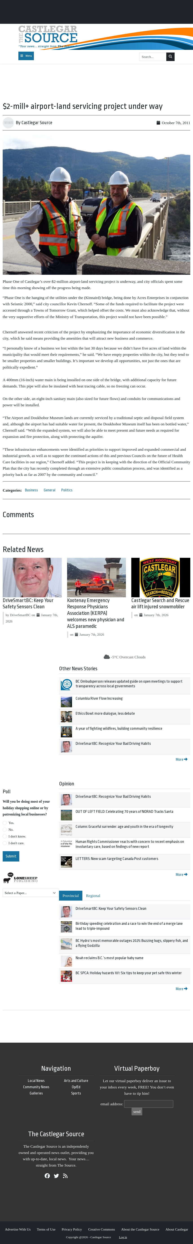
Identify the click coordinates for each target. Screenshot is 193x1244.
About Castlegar (177, 1229)
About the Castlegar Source (140, 1229)
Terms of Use (46, 1229)
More (181, 759)
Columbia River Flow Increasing (99, 698)
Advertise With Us (18, 1229)
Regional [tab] (93, 895)
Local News (36, 1081)
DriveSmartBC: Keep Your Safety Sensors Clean (111, 908)
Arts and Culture (76, 1081)
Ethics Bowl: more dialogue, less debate (105, 713)
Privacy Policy (72, 1229)
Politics (66, 490)
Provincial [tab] (71, 895)
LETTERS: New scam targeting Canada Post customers (117, 859)
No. (11, 829)
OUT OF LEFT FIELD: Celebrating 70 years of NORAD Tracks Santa (124, 811)
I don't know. (17, 836)
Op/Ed (76, 1087)
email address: (112, 1104)
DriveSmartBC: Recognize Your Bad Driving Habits (113, 743)
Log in (123, 1237)
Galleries (36, 1093)
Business (31, 490)
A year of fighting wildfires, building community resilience (119, 728)
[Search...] (153, 57)
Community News (36, 1087)
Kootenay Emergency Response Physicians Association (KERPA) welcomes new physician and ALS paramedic (95, 613)
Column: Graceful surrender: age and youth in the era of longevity (124, 826)
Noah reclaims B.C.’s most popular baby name (109, 958)
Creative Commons (101, 1229)
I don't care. (16, 843)
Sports (76, 1093)
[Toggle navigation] (26, 56)
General (49, 490)
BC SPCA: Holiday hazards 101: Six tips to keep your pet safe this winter (129, 973)
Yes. (11, 823)
